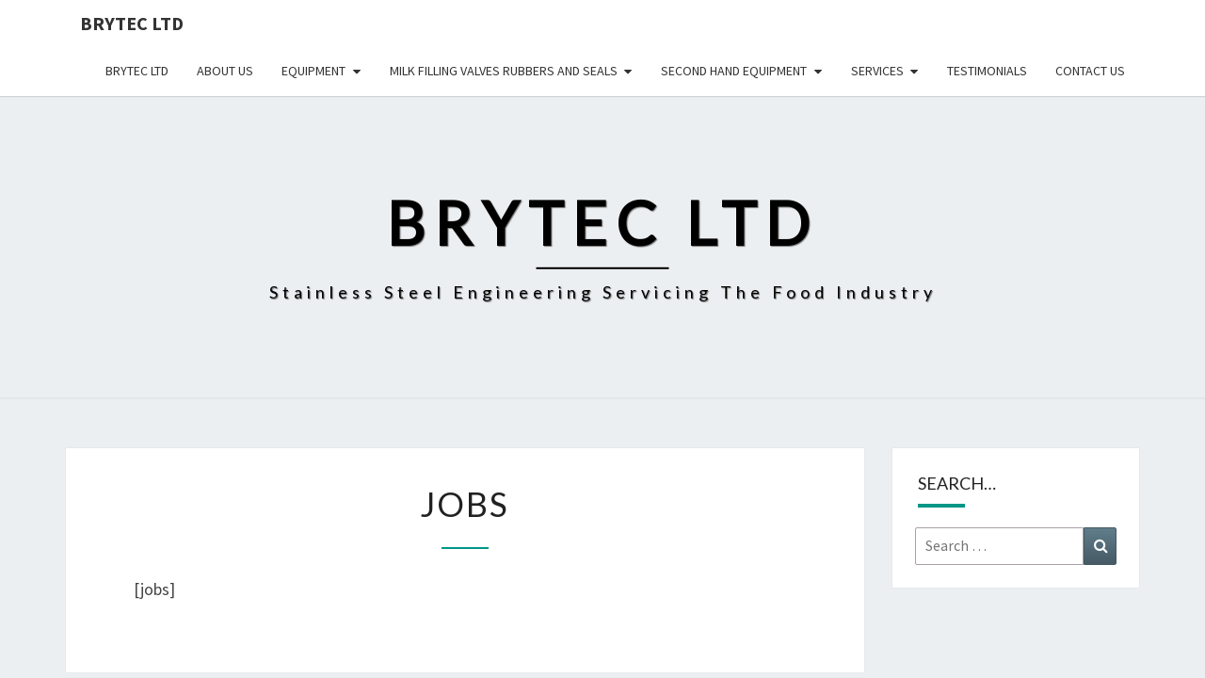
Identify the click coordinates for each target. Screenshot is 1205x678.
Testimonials (987, 70)
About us (225, 70)
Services (877, 70)
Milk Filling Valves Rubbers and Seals (504, 70)
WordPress (649, 637)
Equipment (313, 70)
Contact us (1090, 70)
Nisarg (784, 637)
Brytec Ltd (132, 23)
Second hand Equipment (734, 70)
